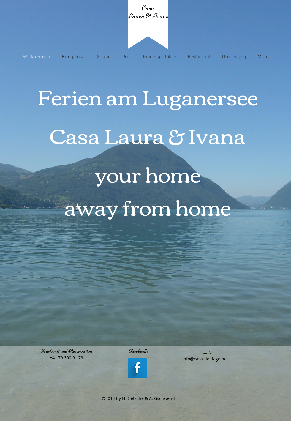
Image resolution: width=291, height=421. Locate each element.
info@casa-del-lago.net (205, 359)
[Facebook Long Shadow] (137, 368)
